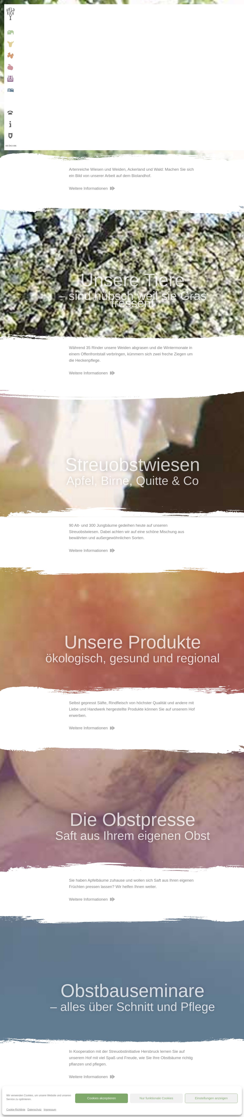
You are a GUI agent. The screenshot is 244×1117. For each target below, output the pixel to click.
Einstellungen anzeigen (211, 1098)
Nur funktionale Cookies (156, 1098)
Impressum (50, 1109)
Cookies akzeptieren (101, 1098)
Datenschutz (34, 1109)
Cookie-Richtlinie (15, 1109)
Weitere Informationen (88, 188)
